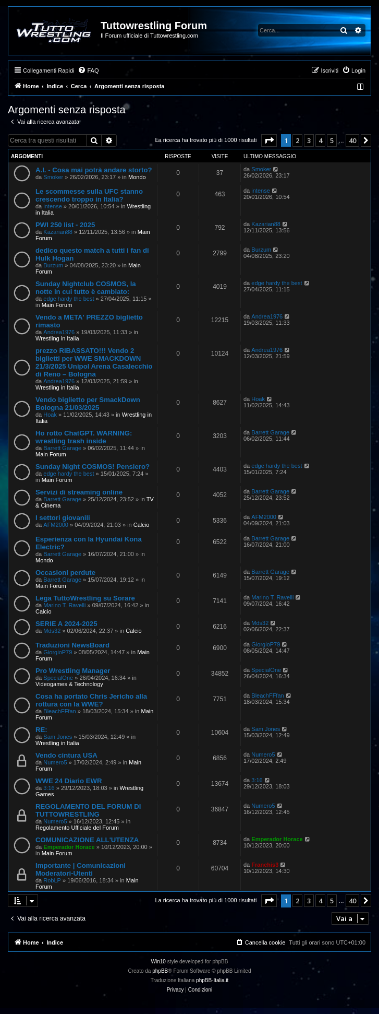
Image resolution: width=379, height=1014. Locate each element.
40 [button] (352, 140)
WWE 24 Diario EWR (68, 781)
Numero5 (55, 762)
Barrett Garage (62, 448)
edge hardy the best (68, 299)
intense (52, 206)
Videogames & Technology (69, 684)
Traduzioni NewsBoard (72, 645)
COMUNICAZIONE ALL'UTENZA (87, 840)
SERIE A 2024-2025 (66, 624)
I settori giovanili (62, 518)
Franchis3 (264, 865)
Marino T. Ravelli (64, 605)
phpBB (160, 971)
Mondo (137, 177)
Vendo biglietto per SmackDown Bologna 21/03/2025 (87, 403)
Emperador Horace (68, 847)
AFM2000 (55, 525)
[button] (269, 140)
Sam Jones (57, 737)
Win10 (158, 961)
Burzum (53, 265)
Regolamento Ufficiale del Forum (77, 827)
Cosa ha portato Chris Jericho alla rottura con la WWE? (91, 700)
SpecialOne (58, 678)
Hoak (50, 414)
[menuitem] (88, 70)
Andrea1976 (59, 332)
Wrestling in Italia (57, 338)
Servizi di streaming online (79, 492)
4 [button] (320, 140)
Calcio (141, 525)
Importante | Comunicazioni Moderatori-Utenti (80, 869)
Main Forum (57, 305)
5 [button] (332, 140)
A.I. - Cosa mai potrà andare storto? (93, 170)
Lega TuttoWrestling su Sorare (85, 598)
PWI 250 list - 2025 (65, 225)
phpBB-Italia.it (212, 980)
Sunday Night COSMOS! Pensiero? (92, 466)
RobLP (52, 880)
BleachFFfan (59, 711)
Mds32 (51, 631)
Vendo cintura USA (66, 755)
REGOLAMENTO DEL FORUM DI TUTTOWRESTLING (88, 810)
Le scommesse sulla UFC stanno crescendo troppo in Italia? (89, 195)
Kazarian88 (57, 232)
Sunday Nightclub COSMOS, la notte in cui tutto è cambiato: (85, 288)
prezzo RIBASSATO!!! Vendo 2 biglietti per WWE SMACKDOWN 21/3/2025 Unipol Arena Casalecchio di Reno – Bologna (94, 362)
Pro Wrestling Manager (72, 671)
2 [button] (297, 140)
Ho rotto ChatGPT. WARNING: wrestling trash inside (83, 437)
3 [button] (309, 140)
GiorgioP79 (57, 652)
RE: (41, 730)
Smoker (53, 177)
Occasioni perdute (65, 572)
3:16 (48, 788)
